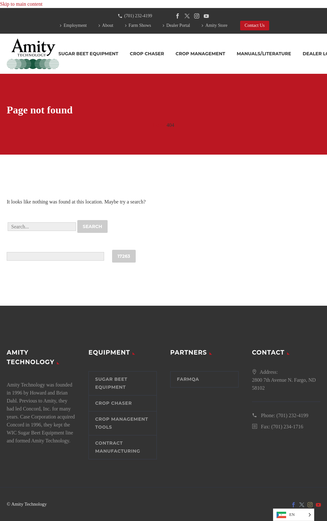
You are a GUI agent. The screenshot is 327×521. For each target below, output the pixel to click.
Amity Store (216, 25)
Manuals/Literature (264, 54)
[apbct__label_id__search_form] (55, 256)
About (107, 25)
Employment (75, 25)
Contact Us (255, 25)
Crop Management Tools (121, 423)
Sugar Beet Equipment (88, 54)
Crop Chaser (147, 54)
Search (92, 226)
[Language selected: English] (293, 515)
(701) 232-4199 (138, 15)
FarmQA (188, 379)
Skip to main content (21, 4)
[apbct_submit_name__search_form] (124, 256)
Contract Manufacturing (117, 447)
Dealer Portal (178, 25)
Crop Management (200, 54)
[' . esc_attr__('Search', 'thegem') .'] (42, 226)
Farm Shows (140, 25)
